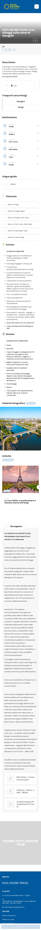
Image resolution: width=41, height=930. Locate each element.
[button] (9, 76)
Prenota (20, 927)
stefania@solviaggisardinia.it (14, 907)
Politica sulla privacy (9, 915)
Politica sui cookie (8, 919)
